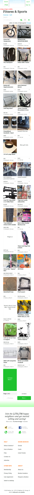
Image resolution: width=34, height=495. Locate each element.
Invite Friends (22, 453)
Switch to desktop (9, 480)
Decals (20, 445)
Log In (28, 1)
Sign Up (28, 5)
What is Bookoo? (9, 445)
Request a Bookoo (23, 477)
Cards (19, 449)
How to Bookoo (8, 449)
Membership (7, 469)
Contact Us (7, 456)
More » (24, 398)
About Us (20, 469)
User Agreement (8, 477)
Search (6, 1)
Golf (11, 15)
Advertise (6, 460)
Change (28, 23)
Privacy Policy (8, 473)
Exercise (6, 15)
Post (6, 5)
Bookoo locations (23, 473)
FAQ (5, 453)
